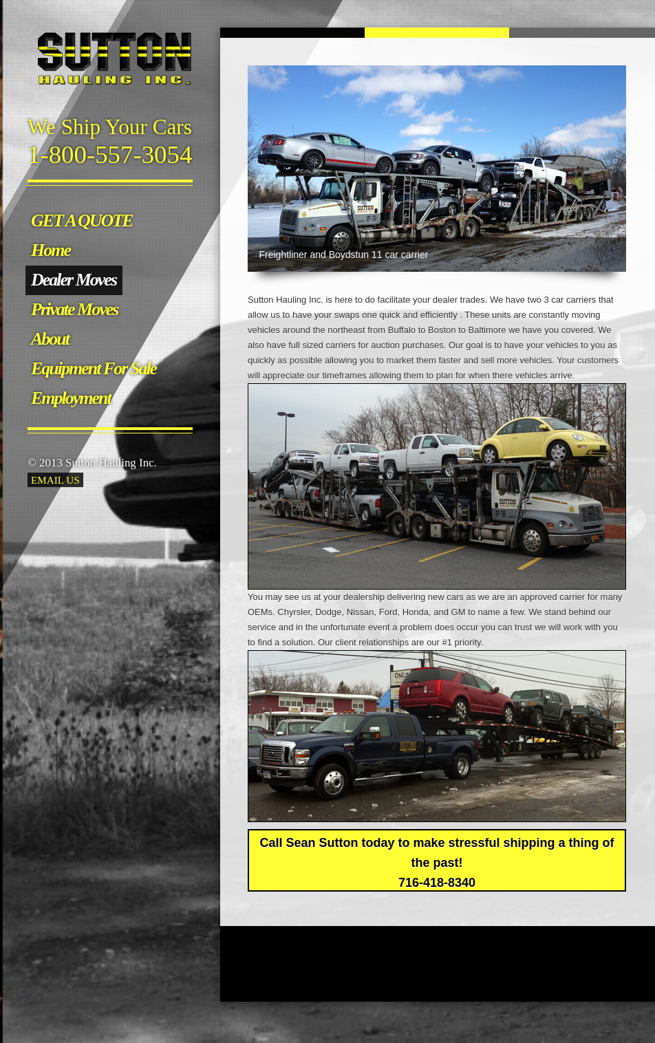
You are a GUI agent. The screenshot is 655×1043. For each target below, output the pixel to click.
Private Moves (74, 309)
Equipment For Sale (93, 368)
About (50, 339)
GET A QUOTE (82, 220)
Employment (71, 398)
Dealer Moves (73, 280)
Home (50, 250)
